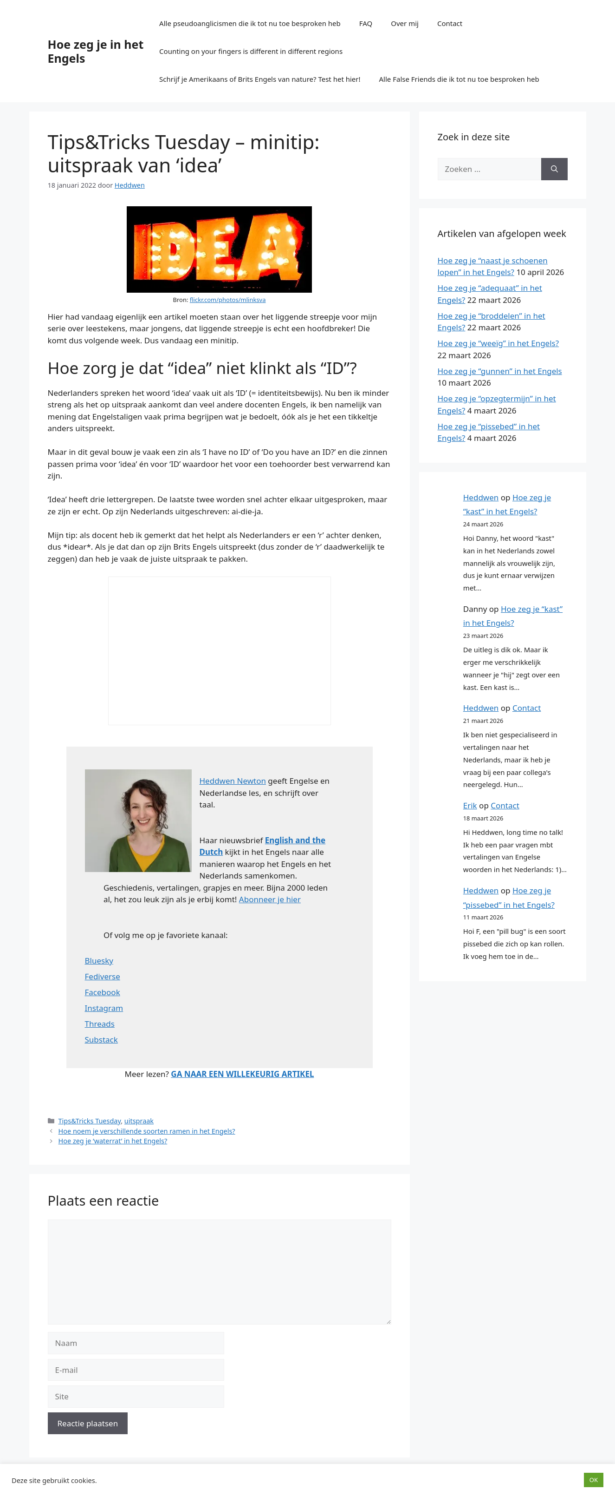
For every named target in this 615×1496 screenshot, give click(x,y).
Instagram (104, 1008)
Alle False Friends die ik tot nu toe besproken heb (459, 79)
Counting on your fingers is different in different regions (251, 51)
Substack (101, 1039)
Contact (449, 23)
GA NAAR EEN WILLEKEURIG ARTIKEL (242, 1074)
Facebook (102, 992)
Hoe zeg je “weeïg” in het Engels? (498, 343)
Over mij (405, 23)
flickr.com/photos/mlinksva (228, 299)
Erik (470, 805)
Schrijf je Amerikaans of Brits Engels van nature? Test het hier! (259, 79)
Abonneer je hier (270, 899)
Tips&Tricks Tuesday (89, 1120)
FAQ (366, 23)
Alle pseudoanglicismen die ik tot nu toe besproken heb (250, 23)
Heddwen (481, 497)
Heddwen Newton (233, 780)
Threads (100, 1023)
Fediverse (102, 976)
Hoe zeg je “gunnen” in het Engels (500, 371)
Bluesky (99, 960)
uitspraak (139, 1120)
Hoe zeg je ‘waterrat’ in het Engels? (113, 1140)
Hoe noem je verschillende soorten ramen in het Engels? (146, 1131)
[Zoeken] (554, 169)
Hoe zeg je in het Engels (96, 51)
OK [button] (593, 1480)
